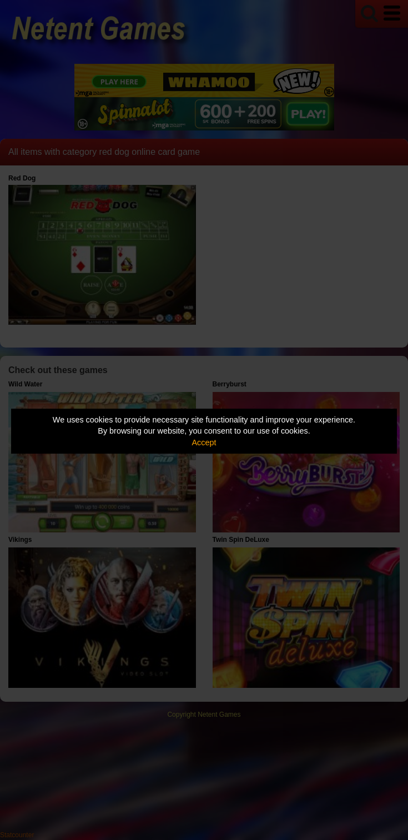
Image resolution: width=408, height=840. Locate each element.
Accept (204, 442)
